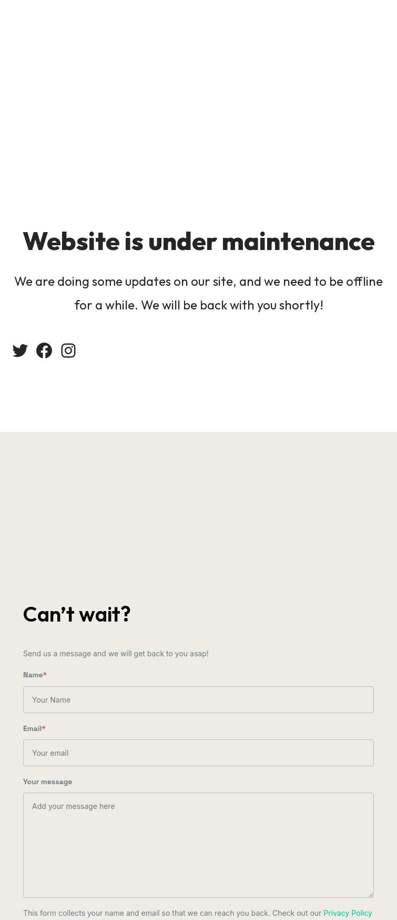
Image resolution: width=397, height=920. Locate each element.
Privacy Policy (347, 912)
